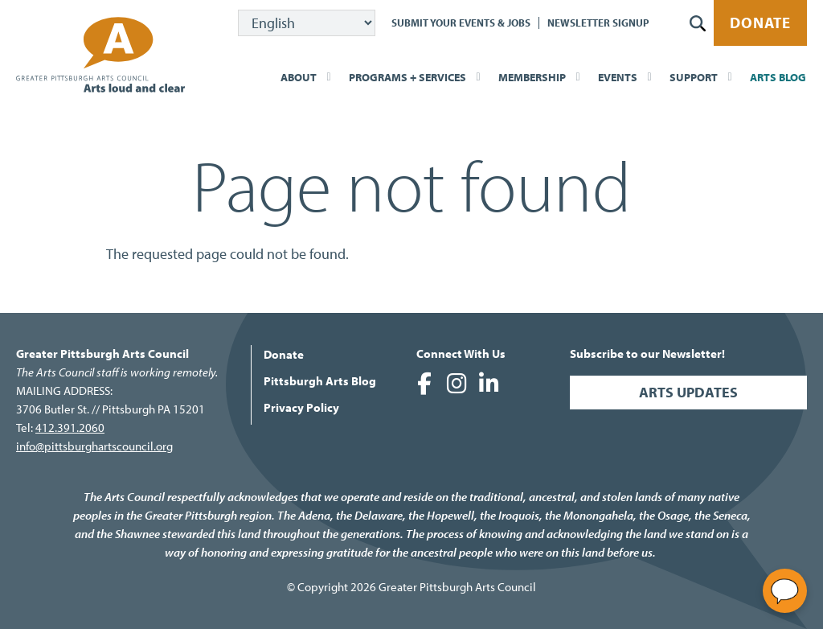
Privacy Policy (301, 407)
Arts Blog (778, 77)
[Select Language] (306, 23)
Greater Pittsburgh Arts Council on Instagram (456, 384)
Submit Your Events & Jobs (460, 22)
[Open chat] (785, 591)
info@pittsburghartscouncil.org (94, 446)
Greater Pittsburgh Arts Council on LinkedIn (489, 384)
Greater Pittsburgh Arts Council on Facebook (424, 384)
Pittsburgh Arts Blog (320, 380)
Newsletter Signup (598, 22)
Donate (760, 22)
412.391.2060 (69, 427)
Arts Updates (688, 392)
